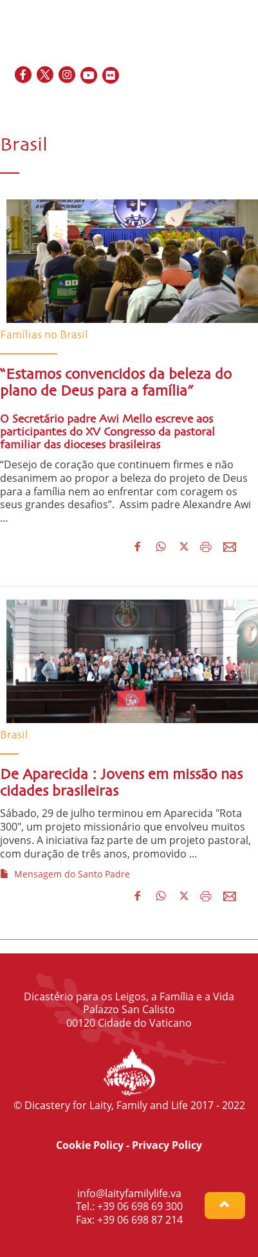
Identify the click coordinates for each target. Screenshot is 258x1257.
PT (242, 103)
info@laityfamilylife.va (129, 1193)
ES (213, 103)
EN (182, 103)
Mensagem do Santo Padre (65, 874)
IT (228, 103)
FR (198, 103)
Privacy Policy (167, 1145)
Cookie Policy (90, 1145)
